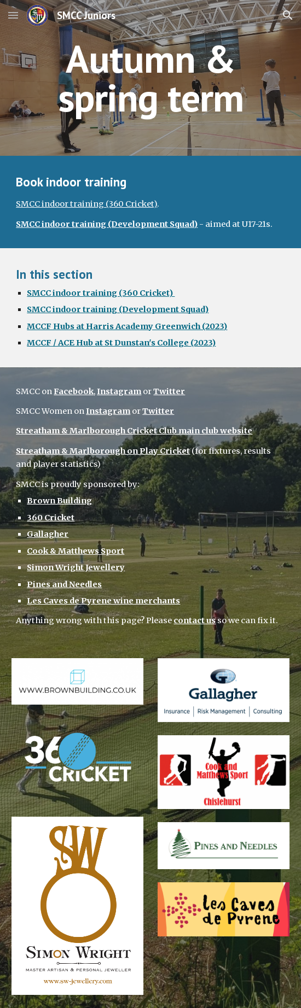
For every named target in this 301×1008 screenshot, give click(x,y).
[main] (150, 78)
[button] (13, 15)
